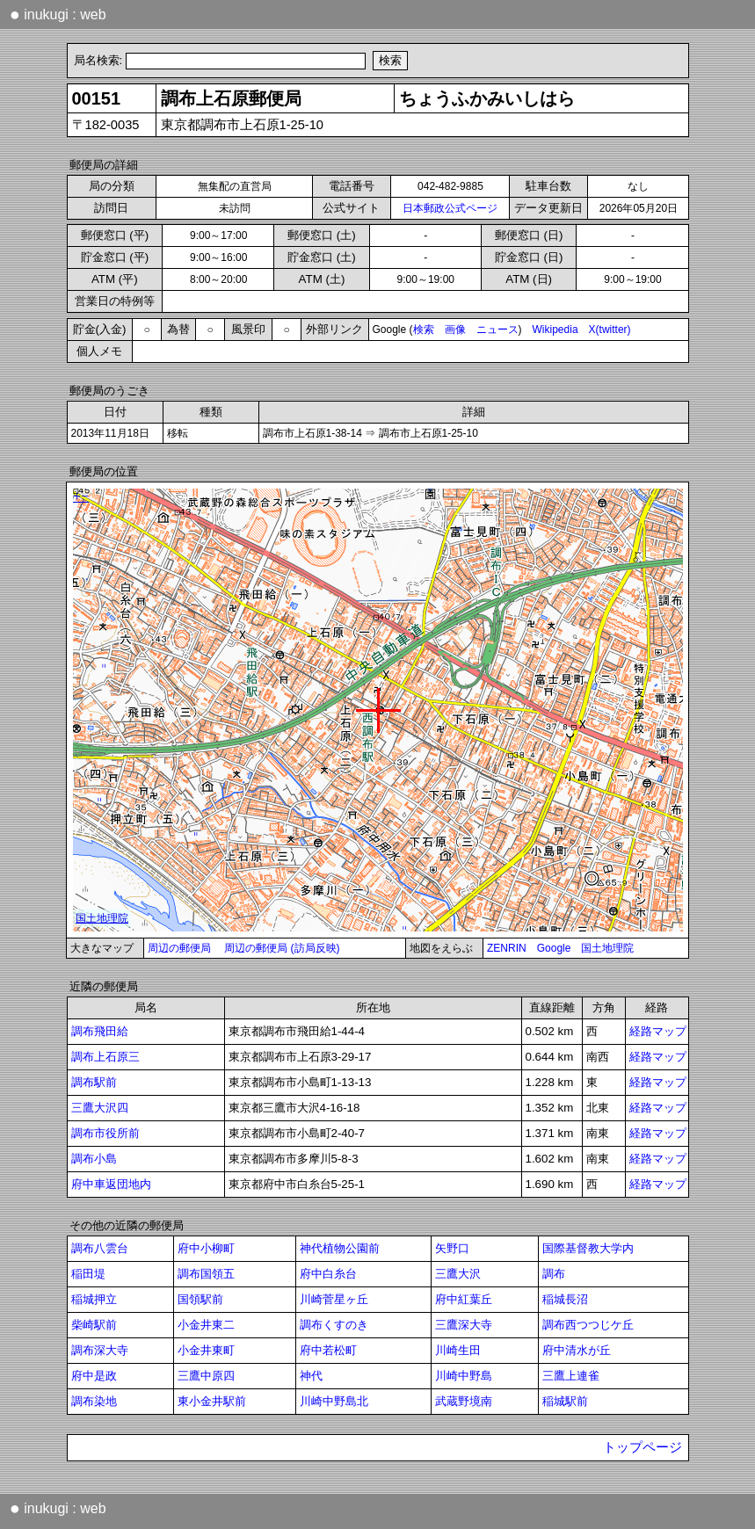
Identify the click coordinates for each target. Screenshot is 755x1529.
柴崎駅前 (94, 1324)
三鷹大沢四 (99, 1107)
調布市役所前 (105, 1133)
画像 (455, 329)
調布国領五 (206, 1273)
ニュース (497, 329)
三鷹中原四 (206, 1375)
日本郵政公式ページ (450, 208)
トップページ (642, 1447)
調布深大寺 (99, 1350)
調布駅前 (94, 1082)
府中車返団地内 (111, 1184)
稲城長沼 (565, 1299)
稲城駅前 (565, 1401)
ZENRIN (506, 948)
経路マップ (657, 1031)
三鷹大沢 (458, 1273)
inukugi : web (58, 14)
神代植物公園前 (340, 1248)
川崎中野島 (463, 1375)
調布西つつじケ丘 (588, 1324)
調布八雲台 (99, 1248)
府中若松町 (328, 1350)
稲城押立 (94, 1299)
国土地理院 (607, 948)
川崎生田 (458, 1350)
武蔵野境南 (463, 1401)
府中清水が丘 (576, 1350)
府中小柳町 (206, 1248)
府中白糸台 (328, 1273)
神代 (311, 1375)
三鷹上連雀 (570, 1375)
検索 (423, 329)
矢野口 (452, 1248)
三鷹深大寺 (463, 1324)
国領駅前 (200, 1299)
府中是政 (94, 1375)
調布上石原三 (105, 1056)
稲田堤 (88, 1273)
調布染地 (94, 1401)
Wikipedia (555, 329)
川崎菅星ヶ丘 (334, 1299)
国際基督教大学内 (588, 1248)
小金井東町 (206, 1350)
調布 (553, 1273)
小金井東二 (206, 1324)
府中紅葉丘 (463, 1299)
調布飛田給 (99, 1031)
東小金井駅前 (212, 1401)
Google (554, 948)
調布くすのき (334, 1324)
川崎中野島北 (334, 1401)
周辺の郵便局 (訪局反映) (281, 948)
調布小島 (94, 1158)
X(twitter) (610, 329)
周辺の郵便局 (179, 948)
